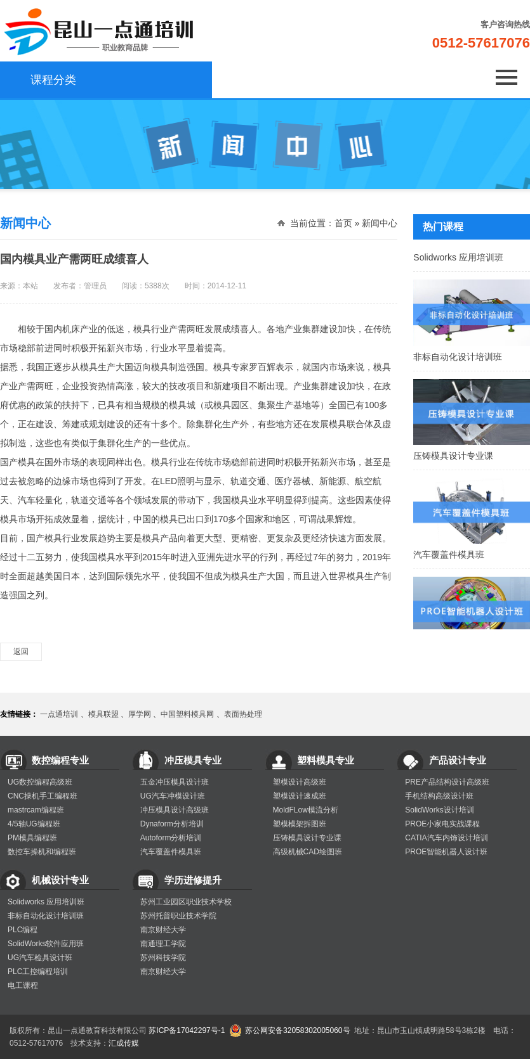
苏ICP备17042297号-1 (187, 1030)
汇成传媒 (124, 1043)
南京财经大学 (163, 929)
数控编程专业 (60, 760)
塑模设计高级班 (299, 782)
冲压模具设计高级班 (174, 809)
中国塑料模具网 (187, 714)
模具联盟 (103, 714)
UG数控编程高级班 (40, 782)
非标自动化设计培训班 (471, 354)
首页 (343, 223)
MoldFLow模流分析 (305, 809)
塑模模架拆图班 (299, 823)
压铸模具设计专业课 (471, 453)
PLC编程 (22, 929)
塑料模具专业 (325, 760)
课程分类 (44, 79)
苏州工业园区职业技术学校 (186, 901)
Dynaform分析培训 (172, 823)
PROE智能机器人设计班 (446, 851)
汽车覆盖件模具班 (471, 552)
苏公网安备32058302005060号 (297, 1030)
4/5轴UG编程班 (34, 823)
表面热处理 (243, 714)
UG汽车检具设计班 (40, 957)
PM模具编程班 (32, 837)
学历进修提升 (193, 880)
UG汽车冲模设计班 (172, 796)
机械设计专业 (60, 880)
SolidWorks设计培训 (439, 809)
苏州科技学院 (163, 957)
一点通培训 (59, 714)
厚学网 (139, 714)
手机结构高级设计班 (439, 796)
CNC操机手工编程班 (42, 796)
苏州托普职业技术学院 (178, 915)
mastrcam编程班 (36, 809)
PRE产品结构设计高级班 (447, 782)
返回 (21, 651)
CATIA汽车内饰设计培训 (446, 837)
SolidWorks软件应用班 (46, 943)
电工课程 (23, 985)
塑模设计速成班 (299, 796)
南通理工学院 (163, 943)
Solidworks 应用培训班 (471, 255)
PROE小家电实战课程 (442, 823)
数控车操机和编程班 (42, 851)
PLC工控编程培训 (38, 971)
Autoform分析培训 (171, 837)
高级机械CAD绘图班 (307, 851)
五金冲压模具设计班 (174, 782)
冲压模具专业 (193, 760)
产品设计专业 (457, 760)
